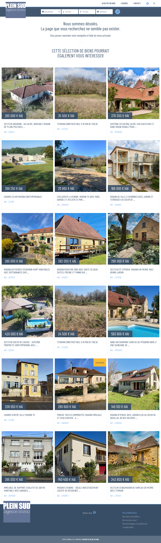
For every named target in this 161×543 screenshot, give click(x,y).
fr (154, 3)
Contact (137, 3)
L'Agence (124, 3)
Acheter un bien (108, 3)
